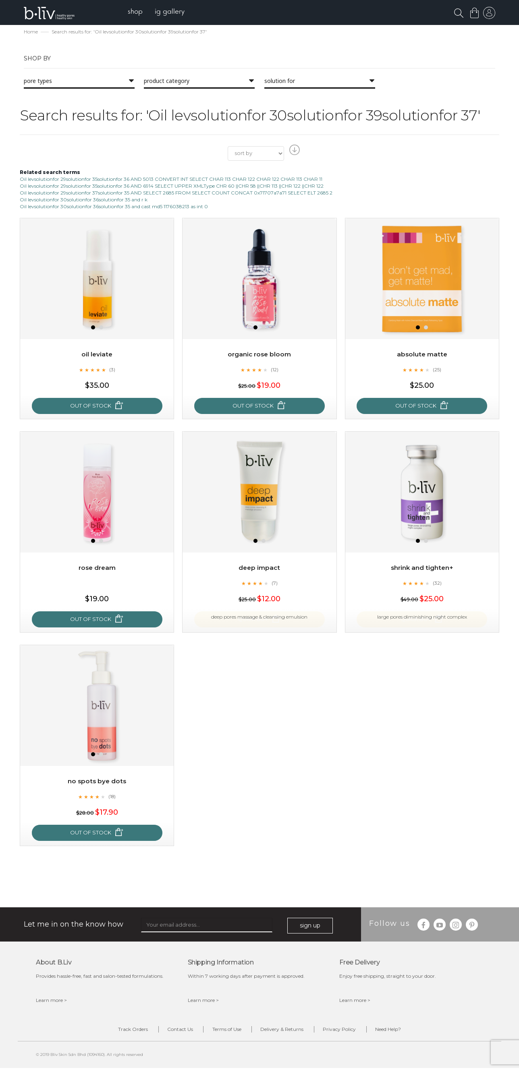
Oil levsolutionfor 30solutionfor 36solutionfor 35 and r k (83, 200)
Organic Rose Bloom (259, 355)
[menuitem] (138, 12)
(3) (112, 370)
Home (31, 32)
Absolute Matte (422, 355)
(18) (112, 797)
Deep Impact (259, 568)
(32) (437, 583)
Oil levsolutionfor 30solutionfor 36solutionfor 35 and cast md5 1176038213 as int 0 (114, 207)
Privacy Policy (348, 1031)
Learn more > (51, 1001)
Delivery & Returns (285, 1031)
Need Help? (403, 1031)
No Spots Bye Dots (97, 782)
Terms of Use (223, 1031)
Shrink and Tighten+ (422, 568)
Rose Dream (96, 568)
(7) (274, 583)
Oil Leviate (97, 355)
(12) (274, 370)
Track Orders (118, 1031)
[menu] (159, 12)
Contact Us (171, 1031)
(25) (437, 370)
